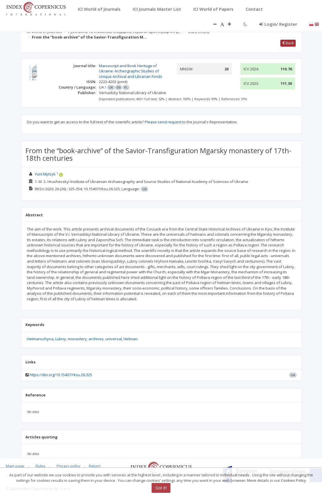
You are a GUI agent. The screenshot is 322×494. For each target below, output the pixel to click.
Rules (40, 466)
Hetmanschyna (40, 338)
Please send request (163, 122)
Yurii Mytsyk (45, 174)
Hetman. (131, 338)
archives (96, 338)
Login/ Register (278, 24)
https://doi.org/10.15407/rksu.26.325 (61, 374)
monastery (77, 338)
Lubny (60, 338)
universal (113, 338)
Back (288, 42)
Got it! (161, 488)
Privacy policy (68, 466)
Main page (15, 466)
